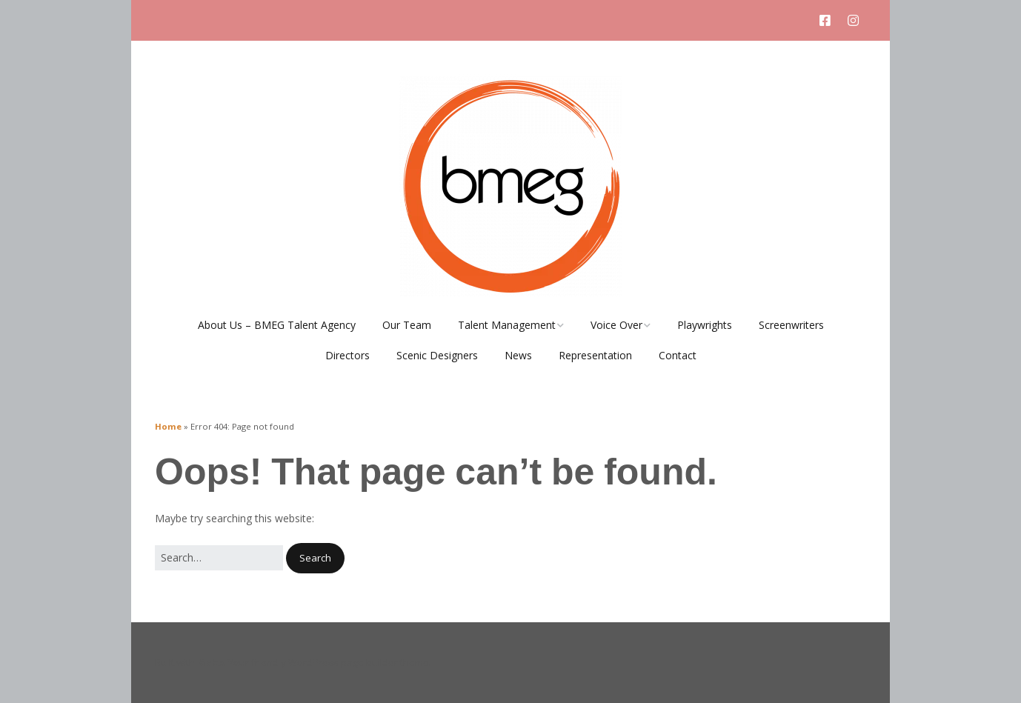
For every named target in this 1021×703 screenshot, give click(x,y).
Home (168, 426)
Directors (347, 355)
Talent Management (507, 325)
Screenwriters (791, 325)
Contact (677, 355)
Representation (595, 355)
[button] (315, 558)
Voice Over (616, 325)
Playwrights (704, 325)
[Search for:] (219, 557)
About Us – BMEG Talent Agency (277, 325)
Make (210, 662)
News (518, 355)
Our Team (406, 325)
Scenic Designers (437, 355)
